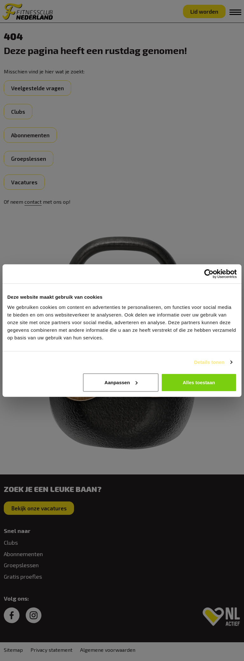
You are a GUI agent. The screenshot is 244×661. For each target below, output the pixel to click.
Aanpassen (121, 382)
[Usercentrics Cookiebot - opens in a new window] (209, 274)
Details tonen (209, 362)
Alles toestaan (199, 382)
